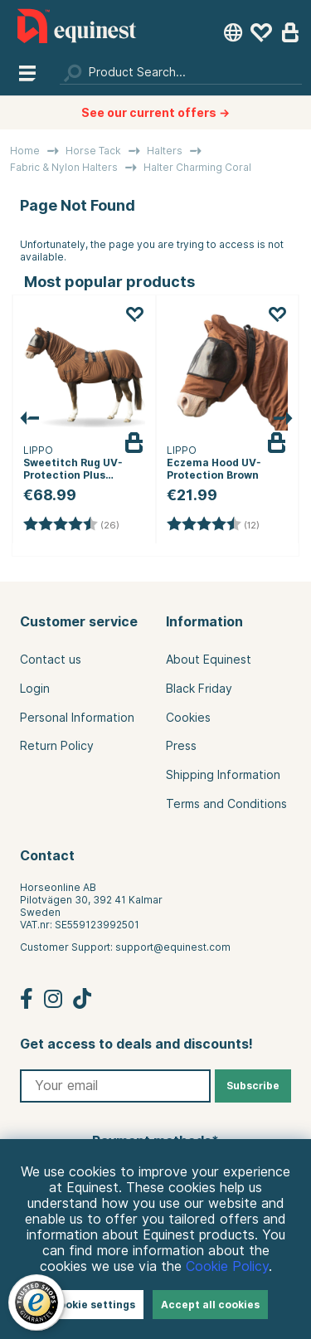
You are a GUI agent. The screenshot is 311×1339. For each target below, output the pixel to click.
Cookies (188, 717)
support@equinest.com (173, 947)
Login (35, 688)
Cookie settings (93, 1304)
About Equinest (208, 659)
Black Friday (199, 688)
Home (25, 150)
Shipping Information (223, 774)
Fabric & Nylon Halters (64, 167)
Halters (164, 150)
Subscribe (252, 1085)
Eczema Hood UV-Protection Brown (214, 468)
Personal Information (77, 717)
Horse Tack (93, 150)
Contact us (50, 659)
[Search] (181, 72)
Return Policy (57, 745)
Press (181, 745)
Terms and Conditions (226, 804)
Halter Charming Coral (197, 167)
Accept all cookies (210, 1304)
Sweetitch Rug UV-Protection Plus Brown (73, 475)
